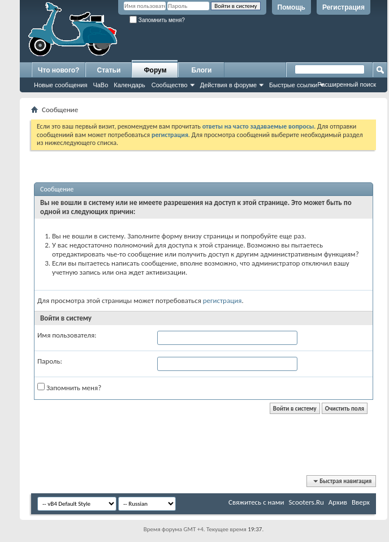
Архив (338, 502)
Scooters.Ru (306, 502)
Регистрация (343, 7)
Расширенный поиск (346, 84)
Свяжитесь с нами (256, 502)
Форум (155, 70)
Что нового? (58, 70)
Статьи (109, 70)
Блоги (202, 70)
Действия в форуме (228, 85)
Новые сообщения (60, 85)
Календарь (129, 85)
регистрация (222, 300)
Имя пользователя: (67, 335)
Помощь (291, 7)
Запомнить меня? (157, 20)
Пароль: (49, 361)
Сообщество (170, 85)
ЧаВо (100, 85)
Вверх (361, 502)
